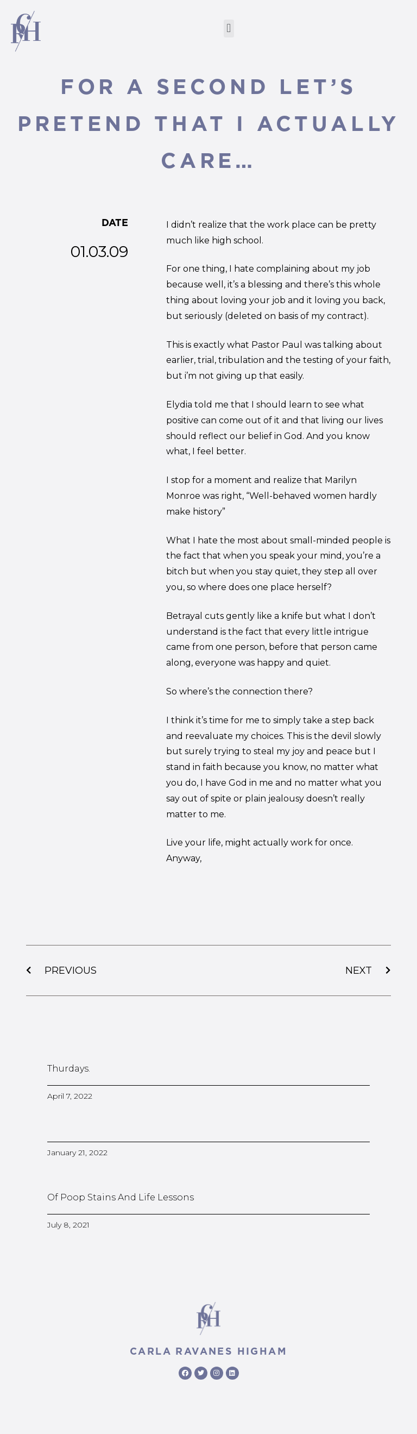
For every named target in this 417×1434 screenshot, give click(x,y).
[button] (229, 28)
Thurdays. (68, 1068)
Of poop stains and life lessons (120, 1197)
